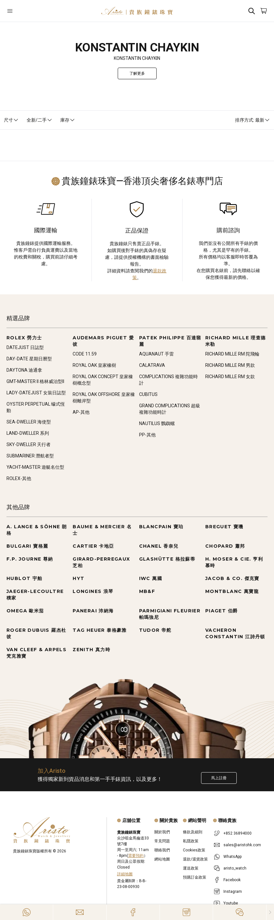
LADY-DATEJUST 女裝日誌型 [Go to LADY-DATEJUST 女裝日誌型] (36, 392)
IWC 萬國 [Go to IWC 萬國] (150, 578)
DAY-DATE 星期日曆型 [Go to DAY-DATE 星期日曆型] (29, 358)
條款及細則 (192, 832)
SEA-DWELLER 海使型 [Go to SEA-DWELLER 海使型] (28, 421)
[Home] (137, 10)
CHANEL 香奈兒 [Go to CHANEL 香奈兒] (159, 546)
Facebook (232, 880)
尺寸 (11, 120)
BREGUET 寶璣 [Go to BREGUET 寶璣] (224, 527)
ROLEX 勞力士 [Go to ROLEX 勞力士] (24, 338)
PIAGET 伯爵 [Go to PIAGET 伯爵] (221, 611)
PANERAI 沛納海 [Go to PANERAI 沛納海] (93, 611)
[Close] (270, 912)
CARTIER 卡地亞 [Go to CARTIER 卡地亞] (93, 546)
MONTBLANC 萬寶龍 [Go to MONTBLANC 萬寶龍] (232, 591)
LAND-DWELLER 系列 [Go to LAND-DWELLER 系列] (27, 433)
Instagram (232, 891)
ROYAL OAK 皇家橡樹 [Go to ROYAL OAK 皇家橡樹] (94, 365)
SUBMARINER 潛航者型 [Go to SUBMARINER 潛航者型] (30, 455)
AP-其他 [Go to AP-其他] (81, 412)
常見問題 (162, 841)
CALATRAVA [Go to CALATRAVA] (152, 365)
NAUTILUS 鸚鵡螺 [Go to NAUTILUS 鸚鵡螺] (157, 423)
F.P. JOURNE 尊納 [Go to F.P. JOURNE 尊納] (29, 559)
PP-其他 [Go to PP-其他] (147, 434)
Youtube (230, 903)
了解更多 (137, 73)
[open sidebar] (28, 10)
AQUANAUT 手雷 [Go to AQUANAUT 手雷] (156, 353)
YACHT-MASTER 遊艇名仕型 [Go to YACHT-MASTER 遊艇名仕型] (35, 467)
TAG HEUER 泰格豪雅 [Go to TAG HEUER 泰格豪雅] (100, 630)
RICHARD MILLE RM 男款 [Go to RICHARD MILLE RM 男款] (230, 365)
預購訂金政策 (194, 877)
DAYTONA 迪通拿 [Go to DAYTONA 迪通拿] (24, 370)
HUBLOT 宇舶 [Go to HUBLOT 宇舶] (24, 578)
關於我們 (162, 832)
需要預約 (136, 855)
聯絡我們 (162, 850)
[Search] (252, 11)
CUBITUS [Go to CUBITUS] (148, 394)
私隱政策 (190, 841)
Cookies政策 (194, 850)
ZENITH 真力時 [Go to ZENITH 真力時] (91, 649)
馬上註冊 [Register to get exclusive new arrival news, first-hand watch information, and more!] (219, 778)
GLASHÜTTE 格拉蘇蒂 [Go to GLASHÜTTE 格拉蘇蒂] (167, 559)
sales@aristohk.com (242, 845)
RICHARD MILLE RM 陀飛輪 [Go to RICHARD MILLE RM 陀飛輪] (232, 353)
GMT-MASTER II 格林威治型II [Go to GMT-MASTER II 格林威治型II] (35, 381)
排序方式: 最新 (252, 120)
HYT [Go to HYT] (78, 578)
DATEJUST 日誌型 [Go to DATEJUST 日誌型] (25, 347)
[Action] (239, 912)
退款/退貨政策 (195, 859)
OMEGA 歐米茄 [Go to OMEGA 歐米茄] (25, 611)
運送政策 (190, 868)
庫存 (67, 120)
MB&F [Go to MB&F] (147, 591)
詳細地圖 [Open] (125, 874)
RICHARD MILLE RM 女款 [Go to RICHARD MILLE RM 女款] (230, 376)
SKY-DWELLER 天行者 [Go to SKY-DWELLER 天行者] (28, 444)
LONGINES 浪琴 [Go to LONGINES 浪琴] (93, 591)
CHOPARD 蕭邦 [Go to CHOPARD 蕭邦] (225, 546)
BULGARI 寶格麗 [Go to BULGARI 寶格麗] (27, 546)
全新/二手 (40, 120)
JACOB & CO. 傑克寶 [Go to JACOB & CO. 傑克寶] (232, 578)
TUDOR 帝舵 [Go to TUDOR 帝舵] (155, 630)
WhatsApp (232, 856)
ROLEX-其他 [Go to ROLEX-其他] (18, 478)
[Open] (28, 10)
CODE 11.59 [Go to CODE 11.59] (85, 353)
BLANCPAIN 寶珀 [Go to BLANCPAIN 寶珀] (161, 527)
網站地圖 (162, 859)
